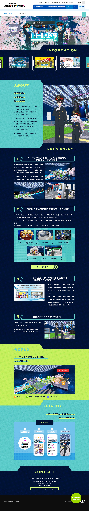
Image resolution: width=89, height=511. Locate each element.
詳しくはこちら (42, 267)
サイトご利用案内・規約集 (70, 501)
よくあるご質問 (65, 2)
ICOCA (75, 6)
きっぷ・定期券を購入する (51, 6)
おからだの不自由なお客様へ (54, 2)
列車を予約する (61, 6)
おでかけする (69, 6)
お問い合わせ (72, 2)
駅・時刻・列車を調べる (39, 6)
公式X (47, 226)
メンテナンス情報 (43, 2)
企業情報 (79, 2)
